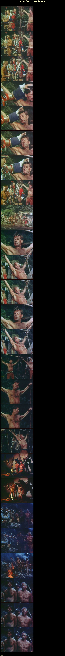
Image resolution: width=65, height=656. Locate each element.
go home (1, 655)
